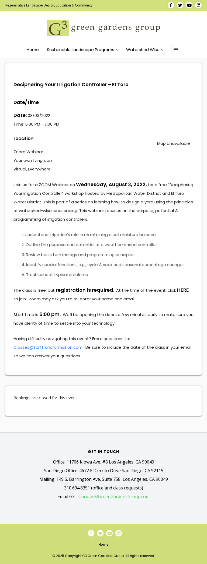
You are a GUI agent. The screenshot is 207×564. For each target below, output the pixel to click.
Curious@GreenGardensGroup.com (114, 496)
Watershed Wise (144, 49)
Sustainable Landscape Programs (82, 49)
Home (33, 49)
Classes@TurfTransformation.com (47, 347)
